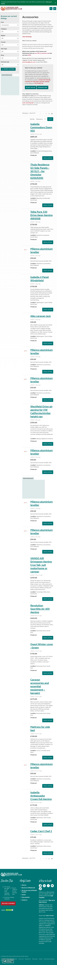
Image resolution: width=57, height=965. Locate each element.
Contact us (24, 900)
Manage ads (42, 87)
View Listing (47, 158)
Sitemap (40, 959)
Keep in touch (45, 881)
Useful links (25, 881)
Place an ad (30, 87)
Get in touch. (50, 915)
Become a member (8, 903)
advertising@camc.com (28, 62)
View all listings (27, 36)
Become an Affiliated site (28, 887)
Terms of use (21, 959)
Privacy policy (35, 959)
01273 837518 (39, 83)
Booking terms (28, 959)
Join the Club (7, 881)
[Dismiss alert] (55, 2)
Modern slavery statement (49, 959)
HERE (29, 55)
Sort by (32, 119)
